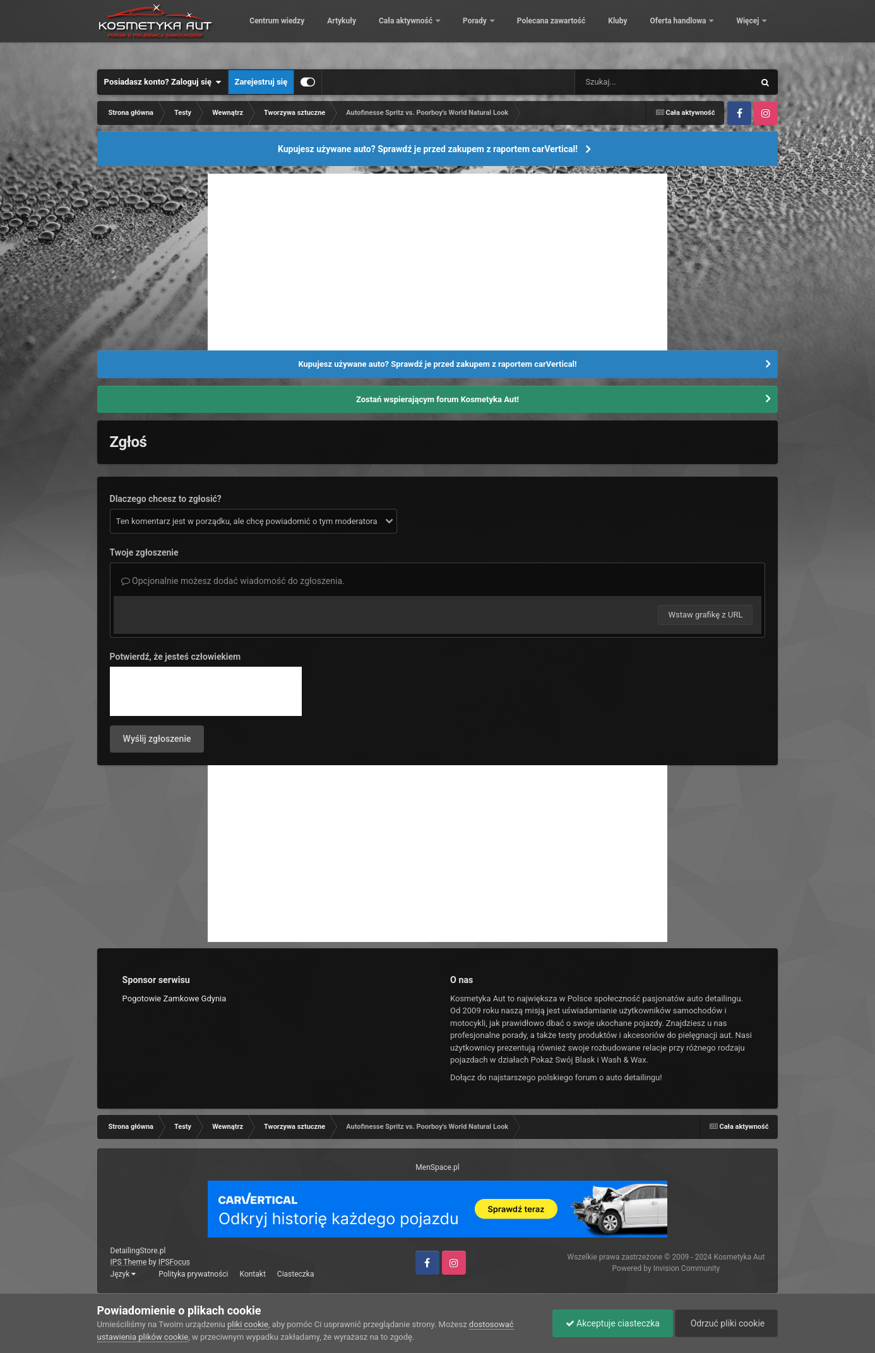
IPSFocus (174, 1262)
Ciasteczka (295, 1274)
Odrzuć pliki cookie (726, 1323)
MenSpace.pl (437, 1167)
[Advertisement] (437, 262)
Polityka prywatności (193, 1274)
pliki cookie (247, 1324)
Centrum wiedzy (363, 31)
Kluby (703, 31)
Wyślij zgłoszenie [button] (157, 739)
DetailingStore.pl (138, 1250)
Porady (562, 31)
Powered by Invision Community (666, 1268)
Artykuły (428, 31)
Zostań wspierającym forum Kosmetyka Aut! (437, 399)
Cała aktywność (493, 31)
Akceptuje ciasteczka (613, 1323)
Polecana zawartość (638, 31)
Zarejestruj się (261, 81)
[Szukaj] (635, 82)
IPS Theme (128, 1262)
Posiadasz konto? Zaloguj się (163, 82)
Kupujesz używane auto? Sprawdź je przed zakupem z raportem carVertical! (428, 149)
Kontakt (253, 1274)
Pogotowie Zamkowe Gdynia (174, 998)
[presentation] (206, 691)
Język (123, 1274)
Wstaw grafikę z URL (705, 614)
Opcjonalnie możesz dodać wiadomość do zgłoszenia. (233, 581)
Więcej (748, 31)
